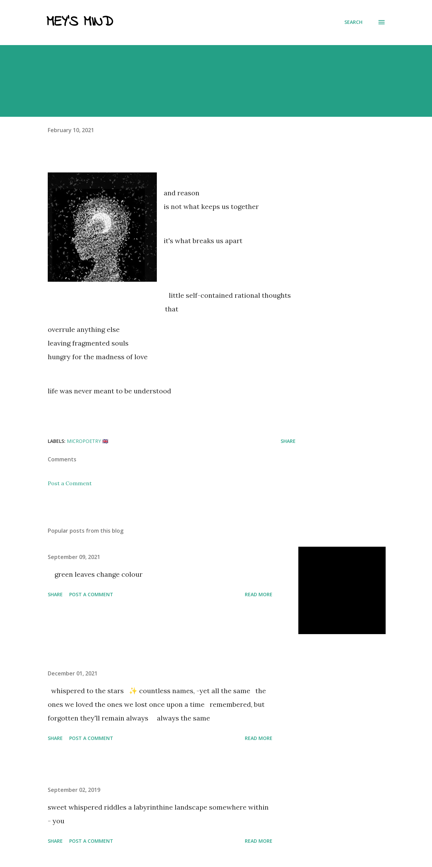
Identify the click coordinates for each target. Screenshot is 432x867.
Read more (258, 594)
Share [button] (288, 441)
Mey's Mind (79, 22)
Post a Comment (70, 483)
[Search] (353, 22)
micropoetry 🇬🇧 (87, 441)
